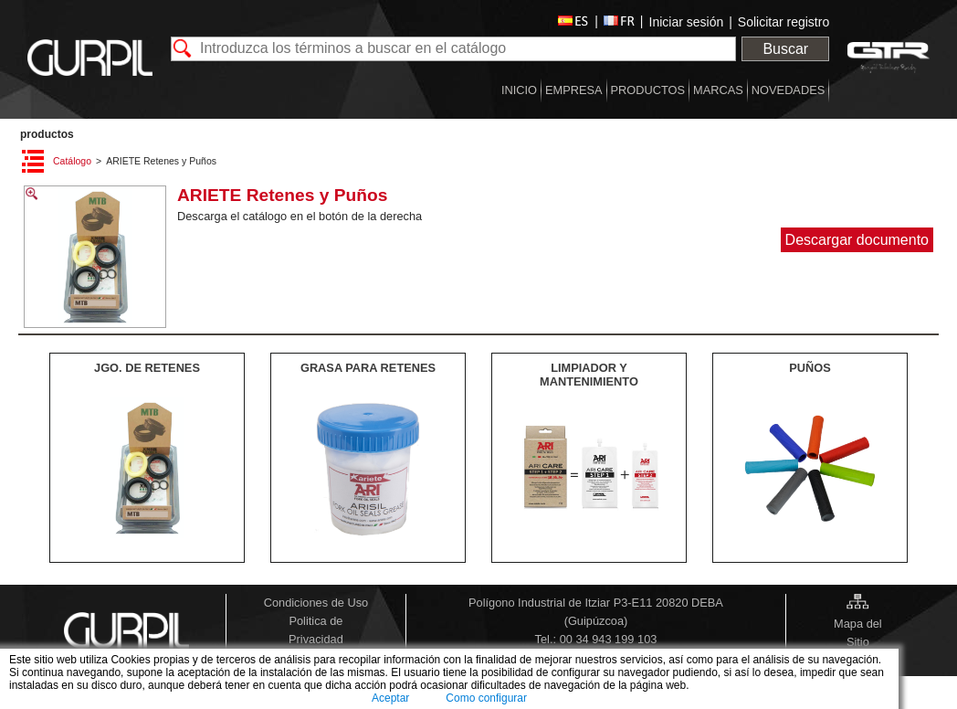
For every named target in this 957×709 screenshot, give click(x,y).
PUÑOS (810, 368)
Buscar (785, 49)
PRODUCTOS (47, 134)
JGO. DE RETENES (147, 368)
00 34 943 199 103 (608, 639)
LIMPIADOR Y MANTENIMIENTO (589, 374)
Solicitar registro (783, 22)
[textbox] (454, 49)
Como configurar (486, 698)
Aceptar (390, 698)
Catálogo (72, 160)
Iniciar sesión (686, 22)
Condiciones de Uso (316, 602)
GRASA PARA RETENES (368, 368)
